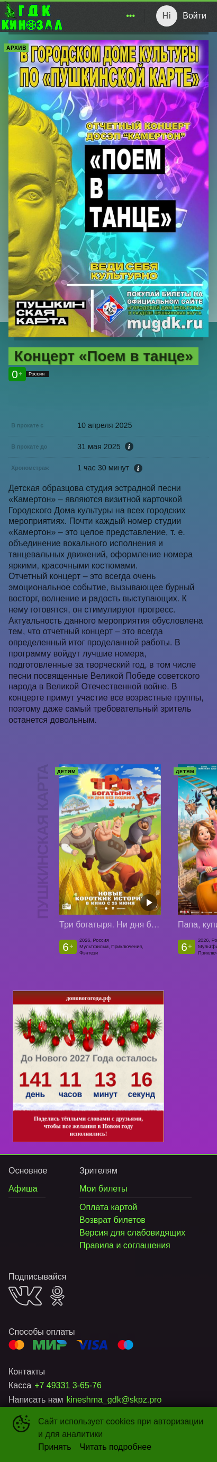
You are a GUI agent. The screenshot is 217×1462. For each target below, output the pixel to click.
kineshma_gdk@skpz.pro (113, 1399)
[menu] (102, 15)
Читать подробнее (116, 1446)
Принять (54, 1446)
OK (57, 1296)
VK (25, 1296)
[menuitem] (130, 15)
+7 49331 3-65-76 (68, 1385)
